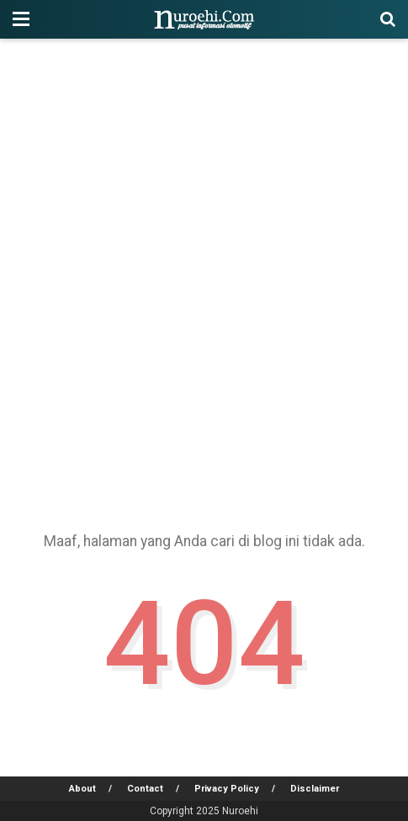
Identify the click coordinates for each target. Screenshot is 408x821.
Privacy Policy (226, 788)
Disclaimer (314, 788)
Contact (145, 788)
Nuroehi (240, 811)
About (82, 788)
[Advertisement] (204, 278)
